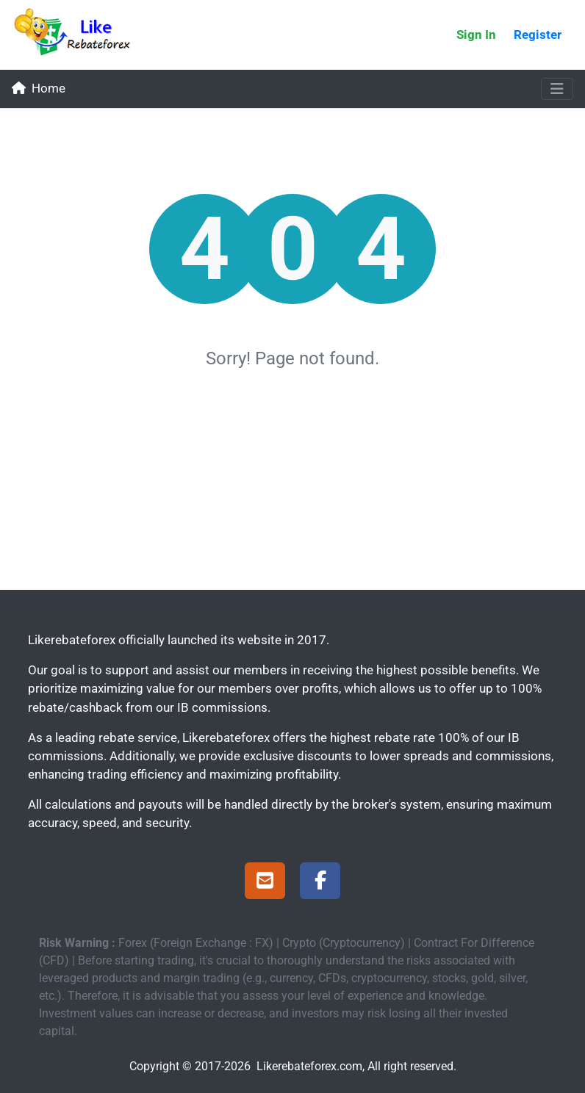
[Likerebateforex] (79, 35)
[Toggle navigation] (557, 89)
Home (38, 88)
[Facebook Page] (320, 883)
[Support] (265, 883)
